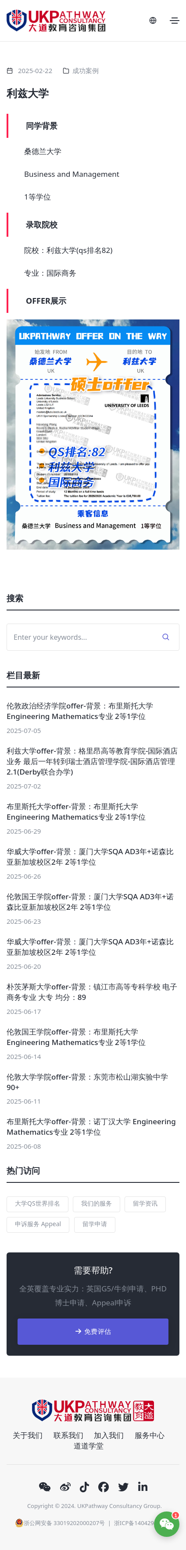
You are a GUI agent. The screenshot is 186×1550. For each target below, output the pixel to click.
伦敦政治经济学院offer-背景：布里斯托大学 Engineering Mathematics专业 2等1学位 (80, 711)
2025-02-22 (35, 70)
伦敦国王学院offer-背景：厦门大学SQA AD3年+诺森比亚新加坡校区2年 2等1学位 (90, 901)
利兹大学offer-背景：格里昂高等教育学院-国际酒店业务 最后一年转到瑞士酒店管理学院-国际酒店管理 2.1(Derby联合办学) (92, 761)
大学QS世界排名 (37, 1203)
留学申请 (94, 1224)
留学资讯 (145, 1203)
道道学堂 (89, 1446)
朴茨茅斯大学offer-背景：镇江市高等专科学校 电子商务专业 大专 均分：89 (92, 992)
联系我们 (68, 1435)
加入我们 (109, 1435)
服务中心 (150, 1435)
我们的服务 (96, 1203)
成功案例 (85, 70)
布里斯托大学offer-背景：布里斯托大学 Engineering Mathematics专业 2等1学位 (76, 811)
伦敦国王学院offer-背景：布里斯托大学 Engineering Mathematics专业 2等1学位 (76, 1037)
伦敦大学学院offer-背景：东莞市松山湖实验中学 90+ (87, 1082)
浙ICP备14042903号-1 (143, 1523)
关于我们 (28, 1435)
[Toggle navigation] (174, 21)
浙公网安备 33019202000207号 (60, 1522)
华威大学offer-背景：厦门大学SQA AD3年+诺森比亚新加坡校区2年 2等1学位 (90, 856)
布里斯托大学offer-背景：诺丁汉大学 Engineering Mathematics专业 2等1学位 (91, 1126)
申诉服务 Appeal (38, 1224)
